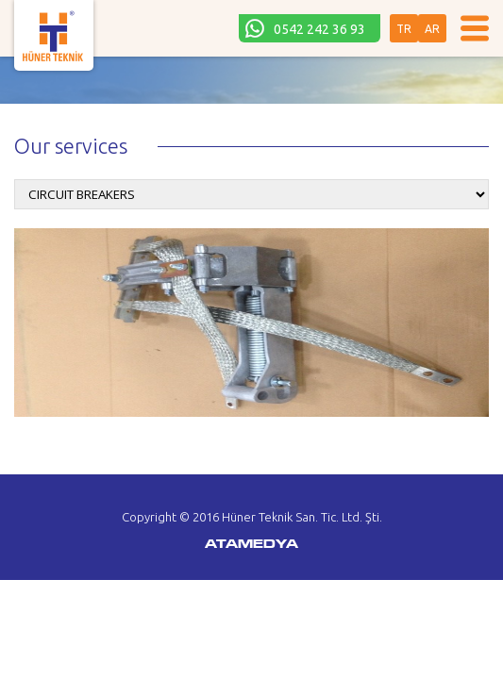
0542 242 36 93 (319, 29)
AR (432, 29)
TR (403, 29)
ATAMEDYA (251, 545)
